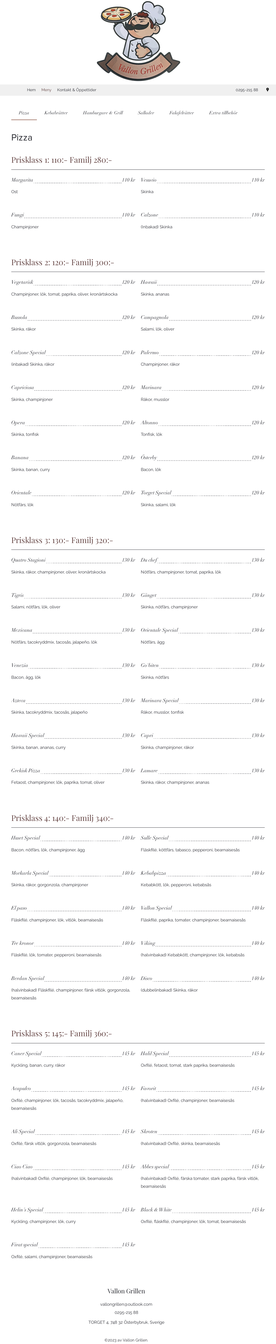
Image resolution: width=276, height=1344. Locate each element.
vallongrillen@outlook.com (126, 1304)
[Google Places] (267, 90)
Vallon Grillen (126, 1291)
